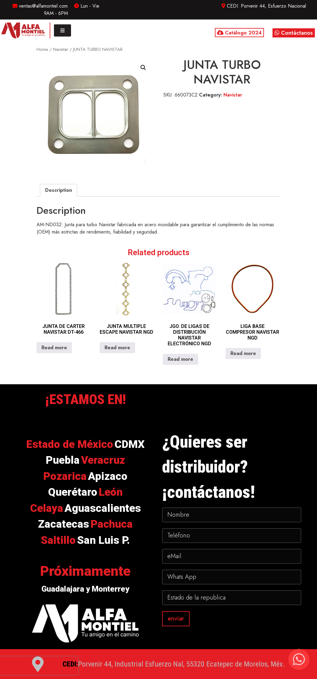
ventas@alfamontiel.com (40, 5)
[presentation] (39, 665)
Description (58, 190)
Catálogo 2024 (239, 32)
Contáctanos (294, 33)
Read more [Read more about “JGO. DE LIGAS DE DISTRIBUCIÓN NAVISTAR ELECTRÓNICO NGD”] (180, 359)
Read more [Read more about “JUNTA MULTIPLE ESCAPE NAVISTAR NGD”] (117, 347)
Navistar (60, 49)
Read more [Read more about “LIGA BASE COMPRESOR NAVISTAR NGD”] (243, 353)
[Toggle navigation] (62, 30)
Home (42, 49)
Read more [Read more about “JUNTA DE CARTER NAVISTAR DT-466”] (54, 347)
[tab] (58, 190)
